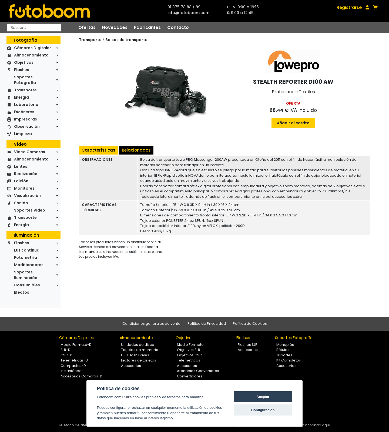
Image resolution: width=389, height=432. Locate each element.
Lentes (20, 166)
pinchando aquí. (316, 425)
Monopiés (285, 344)
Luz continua (26, 250)
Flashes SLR (247, 344)
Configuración (263, 410)
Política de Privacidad (206, 323)
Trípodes (284, 355)
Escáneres (24, 112)
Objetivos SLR (188, 349)
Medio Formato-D (76, 344)
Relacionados (136, 150)
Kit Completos (288, 360)
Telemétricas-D (74, 360)
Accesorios (131, 365)
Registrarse (349, 7)
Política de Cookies (250, 323)
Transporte (25, 90)
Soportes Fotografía (25, 79)
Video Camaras (29, 152)
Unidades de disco (137, 344)
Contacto (178, 27)
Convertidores (189, 376)
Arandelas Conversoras (198, 370)
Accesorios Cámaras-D (81, 376)
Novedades (115, 27)
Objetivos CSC (189, 355)
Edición (21, 181)
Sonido (21, 203)
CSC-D (66, 355)
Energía (21, 97)
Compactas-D (73, 365)
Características (98, 150)
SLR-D (66, 349)
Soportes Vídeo (29, 210)
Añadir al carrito (293, 123)
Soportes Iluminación (25, 274)
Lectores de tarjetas (138, 360)
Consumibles (27, 285)
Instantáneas (72, 370)
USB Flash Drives (135, 355)
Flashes (21, 69)
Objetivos (23, 62)
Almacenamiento (31, 55)
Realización (25, 173)
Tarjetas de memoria (139, 349)
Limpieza (23, 133)
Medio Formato (190, 344)
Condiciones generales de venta (151, 323)
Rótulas (282, 349)
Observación (27, 126)
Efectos (21, 292)
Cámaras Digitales (33, 48)
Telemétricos (188, 360)
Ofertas (87, 27)
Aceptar (262, 397)
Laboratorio (26, 104)
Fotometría (25, 257)
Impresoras (25, 119)
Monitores (24, 188)
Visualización (27, 195)
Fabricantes (147, 27)
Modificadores (28, 264)
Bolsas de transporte (126, 39)
